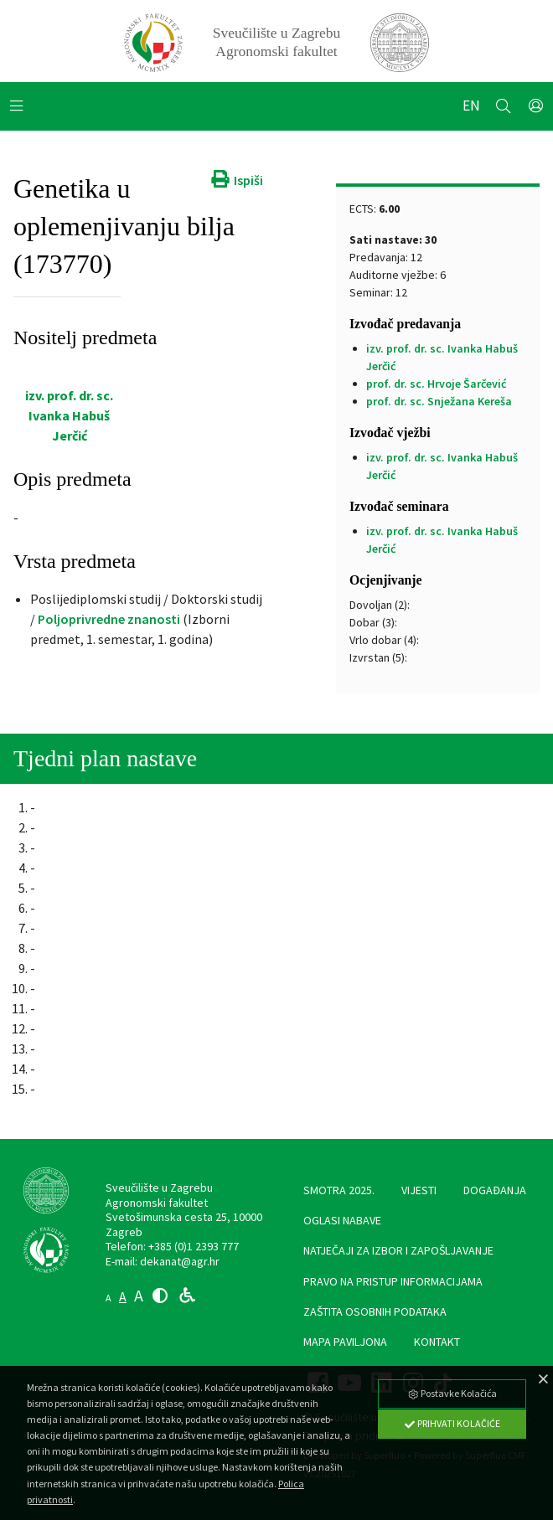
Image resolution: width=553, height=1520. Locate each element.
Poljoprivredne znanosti (109, 619)
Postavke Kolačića (451, 1393)
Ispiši (236, 181)
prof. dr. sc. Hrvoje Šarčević (436, 384)
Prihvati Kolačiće (451, 1423)
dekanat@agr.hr (180, 1262)
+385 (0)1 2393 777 (193, 1247)
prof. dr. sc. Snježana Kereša (439, 402)
